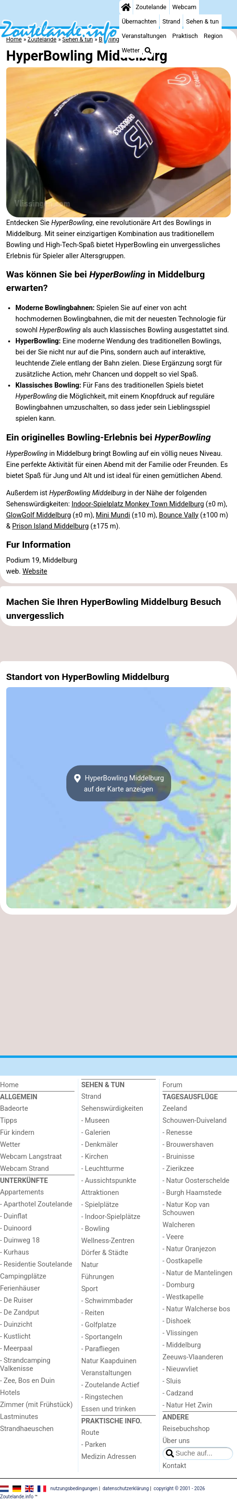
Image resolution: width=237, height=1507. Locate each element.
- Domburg (178, 1285)
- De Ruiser (16, 1300)
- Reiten (92, 1313)
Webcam (184, 7)
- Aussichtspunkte (108, 1181)
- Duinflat (13, 1216)
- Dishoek (176, 1321)
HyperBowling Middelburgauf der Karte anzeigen (118, 783)
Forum (172, 1085)
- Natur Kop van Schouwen (186, 1209)
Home (9, 1085)
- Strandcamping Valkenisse (25, 1364)
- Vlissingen (180, 1333)
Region (213, 35)
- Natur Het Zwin (187, 1405)
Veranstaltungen (144, 35)
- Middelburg (181, 1345)
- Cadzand (177, 1393)
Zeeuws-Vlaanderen (192, 1357)
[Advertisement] (118, 643)
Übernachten (139, 21)
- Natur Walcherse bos (196, 1309)
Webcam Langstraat (31, 1157)
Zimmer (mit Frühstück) (36, 1405)
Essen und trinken (108, 1409)
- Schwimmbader (107, 1301)
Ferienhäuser (20, 1288)
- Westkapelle (182, 1297)
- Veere (173, 1237)
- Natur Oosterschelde (195, 1181)
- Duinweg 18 (20, 1240)
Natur (90, 1265)
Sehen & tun (202, 21)
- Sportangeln (101, 1337)
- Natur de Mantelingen (197, 1273)
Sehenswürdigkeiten (112, 1109)
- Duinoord (16, 1228)
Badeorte (14, 1109)
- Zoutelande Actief (110, 1385)
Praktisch (185, 35)
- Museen (95, 1121)
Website (35, 571)
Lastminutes (19, 1417)
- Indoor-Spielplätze (110, 1217)
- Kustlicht (15, 1336)
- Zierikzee (178, 1169)
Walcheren (178, 1225)
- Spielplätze (100, 1205)
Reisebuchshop (186, 1429)
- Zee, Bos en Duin (27, 1381)
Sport (89, 1289)
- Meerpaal (16, 1348)
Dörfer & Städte (104, 1253)
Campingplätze (23, 1276)
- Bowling (95, 1229)
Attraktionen (100, 1193)
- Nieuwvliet (180, 1369)
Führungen (97, 1277)
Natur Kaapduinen (109, 1361)
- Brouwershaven (187, 1145)
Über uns (176, 1441)
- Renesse (177, 1133)
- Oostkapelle (182, 1261)
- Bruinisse (178, 1157)
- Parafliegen (100, 1349)
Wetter (130, 50)
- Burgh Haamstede (192, 1193)
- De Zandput (19, 1312)
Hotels (10, 1393)
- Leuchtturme (102, 1169)
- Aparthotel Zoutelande (36, 1204)
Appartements (22, 1192)
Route (90, 1433)
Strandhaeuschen (27, 1429)
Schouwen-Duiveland (194, 1121)
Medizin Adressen (108, 1457)
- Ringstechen (102, 1397)
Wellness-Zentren (108, 1241)
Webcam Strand (24, 1169)
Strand (171, 21)
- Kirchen (94, 1157)
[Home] (126, 7)
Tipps (8, 1121)
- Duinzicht (16, 1324)
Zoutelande (151, 7)
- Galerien (95, 1133)
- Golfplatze (98, 1325)
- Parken (93, 1445)
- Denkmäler (99, 1145)
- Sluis (171, 1381)
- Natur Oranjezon (189, 1249)
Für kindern (17, 1133)
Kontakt (174, 1466)
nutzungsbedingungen (74, 1488)
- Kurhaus (14, 1252)
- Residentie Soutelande (36, 1264)
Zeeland (174, 1109)
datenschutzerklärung (125, 1488)
